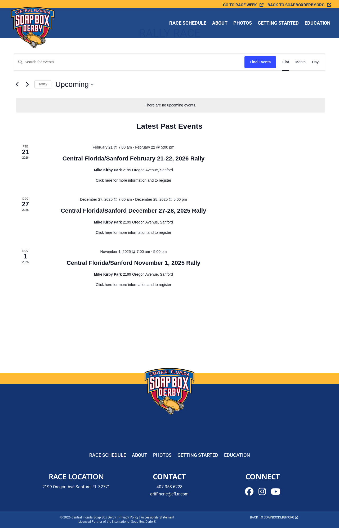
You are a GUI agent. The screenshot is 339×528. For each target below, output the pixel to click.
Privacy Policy (128, 517)
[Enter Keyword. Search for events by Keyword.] (129, 62)
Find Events (260, 62)
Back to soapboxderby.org (295, 5)
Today (43, 84)
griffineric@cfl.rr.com (169, 493)
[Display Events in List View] (285, 62)
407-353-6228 (169, 486)
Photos (242, 23)
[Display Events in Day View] (315, 62)
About (220, 23)
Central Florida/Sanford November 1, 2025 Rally (133, 262)
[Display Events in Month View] (300, 62)
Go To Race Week (240, 5)
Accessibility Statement (157, 517)
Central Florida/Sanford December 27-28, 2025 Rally (133, 210)
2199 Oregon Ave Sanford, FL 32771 (76, 486)
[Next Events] (27, 84)
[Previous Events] (17, 84)
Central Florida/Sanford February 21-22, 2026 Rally (133, 158)
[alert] (170, 105)
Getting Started (278, 23)
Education (318, 23)
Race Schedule (187, 23)
